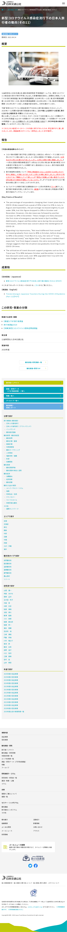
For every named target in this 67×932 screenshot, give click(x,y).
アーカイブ (5, 767)
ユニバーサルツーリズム (14, 488)
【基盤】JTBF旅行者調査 (13, 321)
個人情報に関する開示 (40, 883)
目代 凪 (7, 659)
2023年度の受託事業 (11, 689)
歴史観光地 (7, 563)
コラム (4, 784)
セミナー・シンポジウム (10, 803)
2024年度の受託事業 (11, 683)
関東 (5, 530)
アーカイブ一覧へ (12, 401)
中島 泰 (7, 603)
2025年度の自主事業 (11, 674)
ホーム (5, 9)
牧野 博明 (7, 609)
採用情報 (5, 834)
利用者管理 (10, 447)
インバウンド (10, 429)
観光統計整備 (10, 432)
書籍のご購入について (9, 794)
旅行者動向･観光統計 (11, 421)
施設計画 (9, 444)
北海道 (6, 524)
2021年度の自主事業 (11, 699)
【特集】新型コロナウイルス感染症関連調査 (21, 328)
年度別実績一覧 (7, 756)
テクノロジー (10, 497)
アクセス (36, 831)
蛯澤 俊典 (7, 615)
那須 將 (7, 644)
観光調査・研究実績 (8, 753)
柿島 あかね (8, 593)
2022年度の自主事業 (11, 693)
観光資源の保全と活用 (14, 470)
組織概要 (5, 823)
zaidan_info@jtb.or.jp (35, 907)
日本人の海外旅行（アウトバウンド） (19, 426)
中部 (5, 533)
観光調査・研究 (13, 9)
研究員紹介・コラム (8, 773)
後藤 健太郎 (8, 622)
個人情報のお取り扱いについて (23, 883)
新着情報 (36, 823)
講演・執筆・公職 (8, 781)
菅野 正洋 (7, 597)
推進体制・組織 (11, 456)
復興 (7, 491)
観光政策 (9, 438)
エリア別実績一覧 (8, 759)
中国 (5, 540)
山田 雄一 (7, 590)
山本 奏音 (7, 663)
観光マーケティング (13, 450)
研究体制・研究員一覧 (9, 778)
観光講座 (5, 807)
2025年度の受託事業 (11, 677)
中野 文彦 (7, 606)
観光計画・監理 (11, 441)
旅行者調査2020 (10, 324)
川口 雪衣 (7, 653)
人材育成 (9, 453)
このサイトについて (53, 883)
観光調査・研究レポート (10, 34)
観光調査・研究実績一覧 (33, 362)
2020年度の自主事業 (11, 705)
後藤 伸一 (7, 625)
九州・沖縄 (7, 546)
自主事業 (5, 737)
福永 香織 (7, 628)
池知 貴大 (7, 612)
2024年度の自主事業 (11, 680)
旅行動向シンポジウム (9, 810)
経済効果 (9, 479)
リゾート (7, 579)
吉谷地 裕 (7, 631)
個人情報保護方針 (7, 883)
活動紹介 (36, 819)
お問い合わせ (37, 827)
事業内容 (5, 733)
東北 (5, 527)
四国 (5, 543)
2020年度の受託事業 (11, 708)
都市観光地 (7, 573)
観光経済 (7, 474)
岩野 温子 (7, 650)
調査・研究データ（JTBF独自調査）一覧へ (15, 390)
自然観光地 (7, 560)
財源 (7, 459)
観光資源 (7, 465)
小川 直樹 (7, 619)
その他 (6, 506)
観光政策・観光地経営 (11, 435)
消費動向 (9, 476)
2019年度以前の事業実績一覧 (14, 711)
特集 (3, 765)
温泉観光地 (7, 567)
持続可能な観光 (11, 503)
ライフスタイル (11, 500)
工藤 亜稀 (7, 656)
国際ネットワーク (12, 509)
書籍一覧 (5, 797)
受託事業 (5, 740)
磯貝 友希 (7, 647)
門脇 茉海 (7, 637)
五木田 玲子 (8, 600)
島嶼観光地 (7, 570)
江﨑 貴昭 (7, 634)
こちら (36, 285)
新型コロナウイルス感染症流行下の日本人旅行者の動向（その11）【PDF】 (34, 281)
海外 (5, 549)
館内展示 (5, 819)
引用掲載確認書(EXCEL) (15, 909)
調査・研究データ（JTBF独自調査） (14, 762)
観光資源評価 (10, 467)
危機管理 (9, 462)
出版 (3, 789)
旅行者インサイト (12, 383)
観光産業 (9, 482)
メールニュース (7, 831)
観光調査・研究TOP (33, 368)
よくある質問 (6, 827)
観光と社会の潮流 (10, 485)
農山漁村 (7, 576)
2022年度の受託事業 (11, 696)
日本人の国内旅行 (12, 423)
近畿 (5, 537)
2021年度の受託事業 (11, 702)
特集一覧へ (10, 396)
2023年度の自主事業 (11, 686)
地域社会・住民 (11, 494)
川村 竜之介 (8, 641)
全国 (5, 521)
